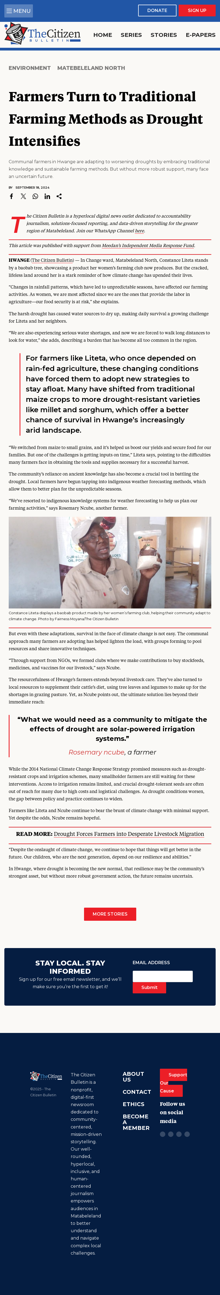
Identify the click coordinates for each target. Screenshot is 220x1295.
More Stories (110, 914)
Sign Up (197, 10)
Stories (164, 34)
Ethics (133, 1104)
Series (131, 34)
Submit (149, 987)
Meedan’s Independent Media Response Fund (148, 246)
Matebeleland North (91, 68)
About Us (133, 1077)
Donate (157, 10)
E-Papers (201, 34)
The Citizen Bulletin (52, 261)
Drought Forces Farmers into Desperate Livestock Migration (129, 834)
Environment (30, 68)
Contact (137, 1092)
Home (102, 34)
